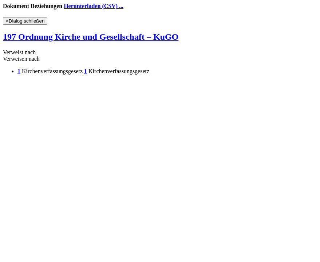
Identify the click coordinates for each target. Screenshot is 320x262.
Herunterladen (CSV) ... (93, 6)
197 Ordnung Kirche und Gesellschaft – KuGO (90, 36)
